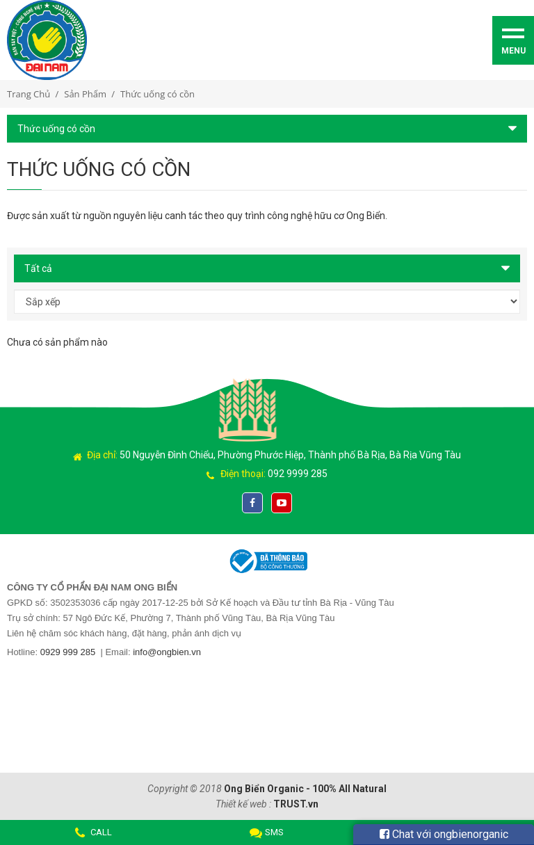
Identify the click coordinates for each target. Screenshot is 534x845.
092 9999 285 (297, 473)
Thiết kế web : (243, 804)
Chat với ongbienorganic (444, 834)
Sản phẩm (85, 94)
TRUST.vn (295, 804)
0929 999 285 (68, 652)
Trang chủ (28, 94)
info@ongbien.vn (167, 652)
